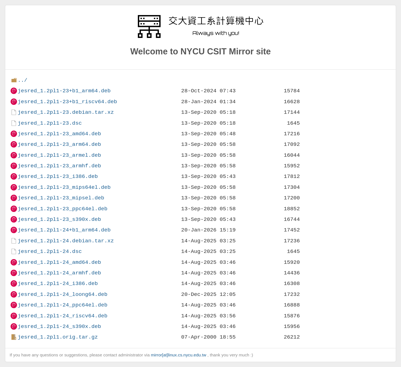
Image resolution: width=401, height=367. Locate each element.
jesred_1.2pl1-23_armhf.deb (59, 166)
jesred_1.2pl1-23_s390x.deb (59, 219)
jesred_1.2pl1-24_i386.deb (58, 283)
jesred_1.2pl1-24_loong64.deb (62, 294)
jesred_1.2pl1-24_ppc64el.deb (62, 305)
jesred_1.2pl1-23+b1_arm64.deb (64, 91)
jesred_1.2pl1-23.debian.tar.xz (66, 112)
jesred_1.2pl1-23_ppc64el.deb (62, 209)
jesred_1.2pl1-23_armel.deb (59, 155)
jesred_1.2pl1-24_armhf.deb (59, 273)
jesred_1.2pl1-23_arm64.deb (59, 144)
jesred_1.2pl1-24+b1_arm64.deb (64, 230)
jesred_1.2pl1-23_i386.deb (58, 176)
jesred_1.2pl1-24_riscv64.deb (62, 316)
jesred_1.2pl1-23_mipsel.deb (61, 198)
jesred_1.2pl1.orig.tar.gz (58, 337)
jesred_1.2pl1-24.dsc (50, 251)
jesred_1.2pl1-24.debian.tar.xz (66, 241)
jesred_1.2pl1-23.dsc (50, 123)
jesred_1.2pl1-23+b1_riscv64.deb (67, 101)
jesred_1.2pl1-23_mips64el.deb (64, 187)
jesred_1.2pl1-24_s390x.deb (59, 326)
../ (22, 80)
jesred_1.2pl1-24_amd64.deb (59, 262)
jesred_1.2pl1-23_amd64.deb (59, 133)
